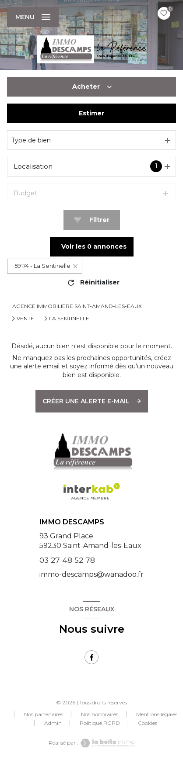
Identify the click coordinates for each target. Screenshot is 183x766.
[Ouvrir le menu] (33, 17)
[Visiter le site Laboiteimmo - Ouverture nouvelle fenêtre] (106, 743)
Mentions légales (156, 714)
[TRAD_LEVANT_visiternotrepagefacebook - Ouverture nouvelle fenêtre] (91, 657)
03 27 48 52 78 (67, 560)
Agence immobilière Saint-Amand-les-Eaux (77, 306)
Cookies (147, 723)
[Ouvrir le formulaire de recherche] (91, 220)
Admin (53, 723)
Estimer (91, 113)
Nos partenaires (43, 714)
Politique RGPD (100, 723)
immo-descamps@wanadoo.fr (91, 574)
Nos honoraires (99, 714)
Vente (25, 318)
